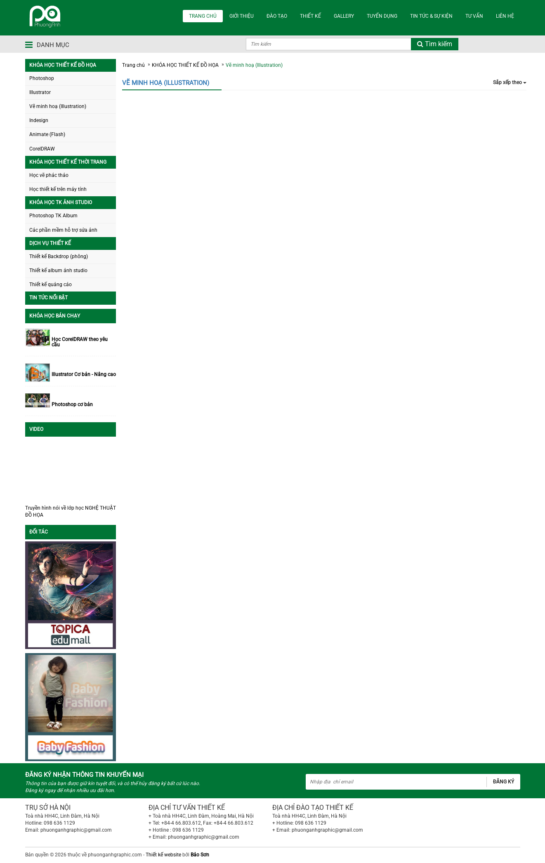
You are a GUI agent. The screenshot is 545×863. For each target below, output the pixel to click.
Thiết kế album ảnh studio (58, 270)
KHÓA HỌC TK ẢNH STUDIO (60, 202)
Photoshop (41, 78)
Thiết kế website (163, 855)
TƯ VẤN (474, 16)
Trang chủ (133, 65)
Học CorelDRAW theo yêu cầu (80, 342)
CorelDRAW (42, 149)
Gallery (344, 16)
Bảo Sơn (200, 855)
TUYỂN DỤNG (382, 16)
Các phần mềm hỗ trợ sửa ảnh (63, 230)
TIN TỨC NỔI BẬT (48, 298)
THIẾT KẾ (310, 16)
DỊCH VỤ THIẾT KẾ (50, 243)
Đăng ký (503, 782)
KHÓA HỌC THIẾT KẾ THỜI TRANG (67, 162)
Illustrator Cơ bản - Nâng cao (84, 374)
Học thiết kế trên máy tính (58, 189)
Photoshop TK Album (53, 216)
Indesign (38, 120)
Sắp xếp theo (509, 82)
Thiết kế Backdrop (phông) (58, 256)
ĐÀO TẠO (277, 16)
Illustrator (40, 92)
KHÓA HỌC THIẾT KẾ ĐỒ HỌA (62, 65)
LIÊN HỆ (505, 16)
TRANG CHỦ (203, 16)
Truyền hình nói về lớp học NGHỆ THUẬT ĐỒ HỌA (70, 511)
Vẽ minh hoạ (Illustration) (57, 106)
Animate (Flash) (47, 134)
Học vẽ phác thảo (48, 175)
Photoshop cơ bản (72, 404)
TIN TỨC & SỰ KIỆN (431, 16)
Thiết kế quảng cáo (50, 284)
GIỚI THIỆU (241, 16)
